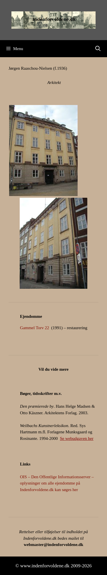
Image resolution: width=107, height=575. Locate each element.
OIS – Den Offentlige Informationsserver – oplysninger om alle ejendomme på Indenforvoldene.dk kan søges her (57, 483)
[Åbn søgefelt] (98, 48)
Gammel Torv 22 (34, 327)
